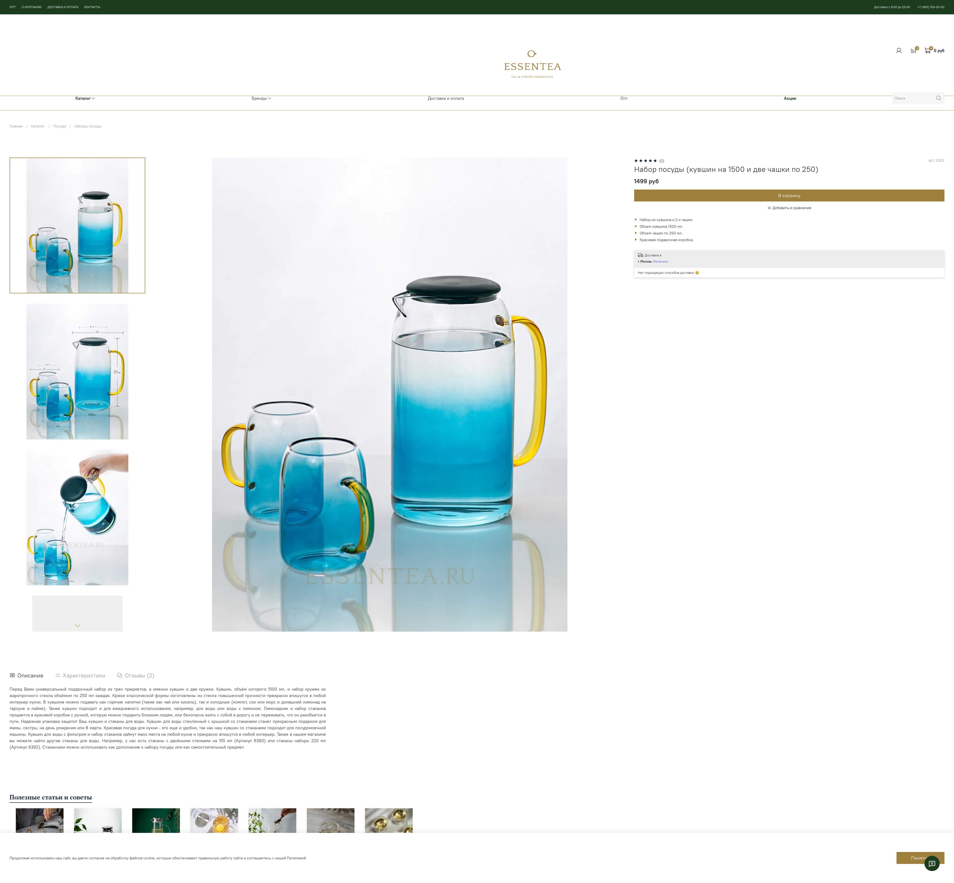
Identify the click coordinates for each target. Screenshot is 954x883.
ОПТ (13, 7)
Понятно (920, 858)
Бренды (261, 98)
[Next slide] (77, 625)
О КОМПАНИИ (31, 7)
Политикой (296, 858)
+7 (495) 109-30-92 (930, 7)
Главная (16, 126)
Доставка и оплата (446, 98)
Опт (624, 98)
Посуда (59, 126)
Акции (790, 98)
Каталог (38, 126)
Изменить (660, 261)
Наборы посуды (88, 126)
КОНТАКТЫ (92, 7)
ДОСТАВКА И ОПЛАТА (62, 7)
